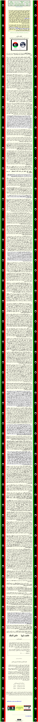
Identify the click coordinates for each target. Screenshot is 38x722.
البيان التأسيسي (26, 18)
